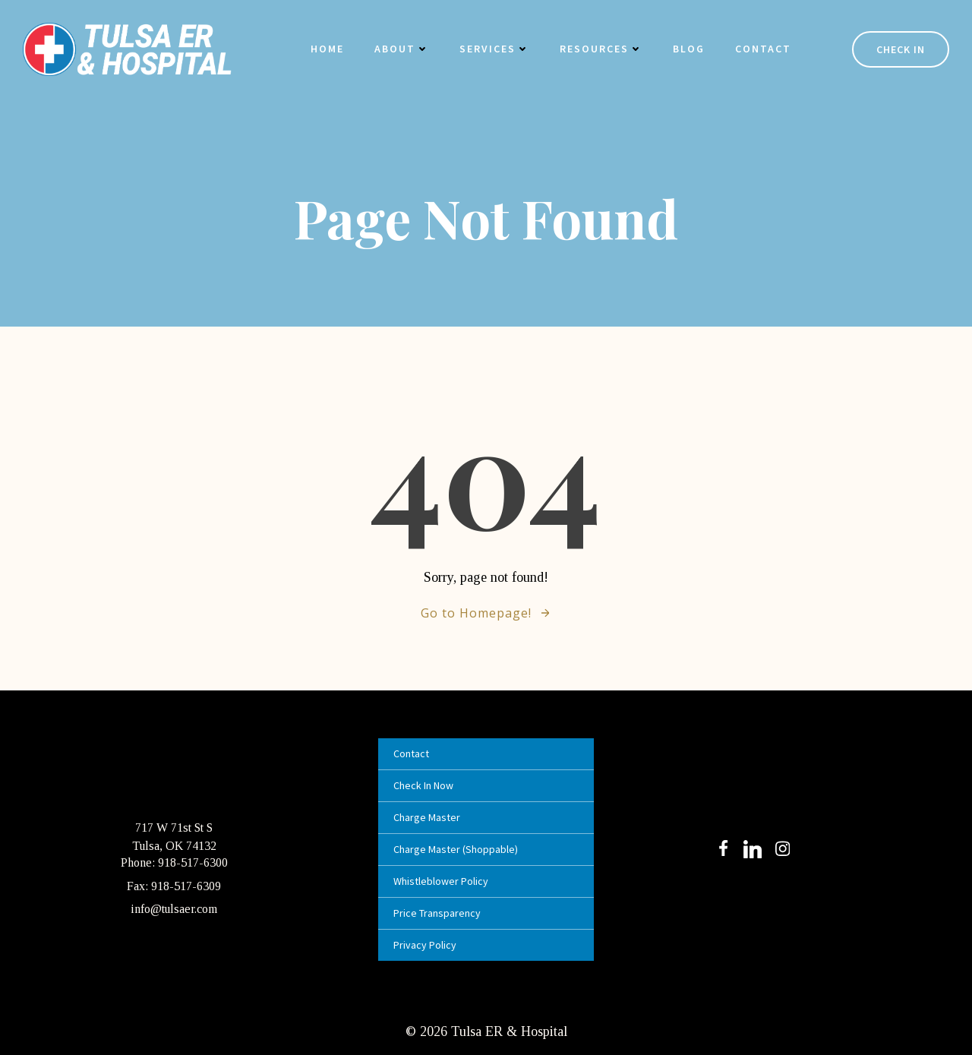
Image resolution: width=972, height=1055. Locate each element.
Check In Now (423, 785)
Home (327, 48)
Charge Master (426, 817)
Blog (689, 48)
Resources (601, 48)
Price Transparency (437, 913)
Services (494, 48)
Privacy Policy (424, 945)
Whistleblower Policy (440, 881)
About (401, 48)
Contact (763, 48)
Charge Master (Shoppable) (455, 849)
